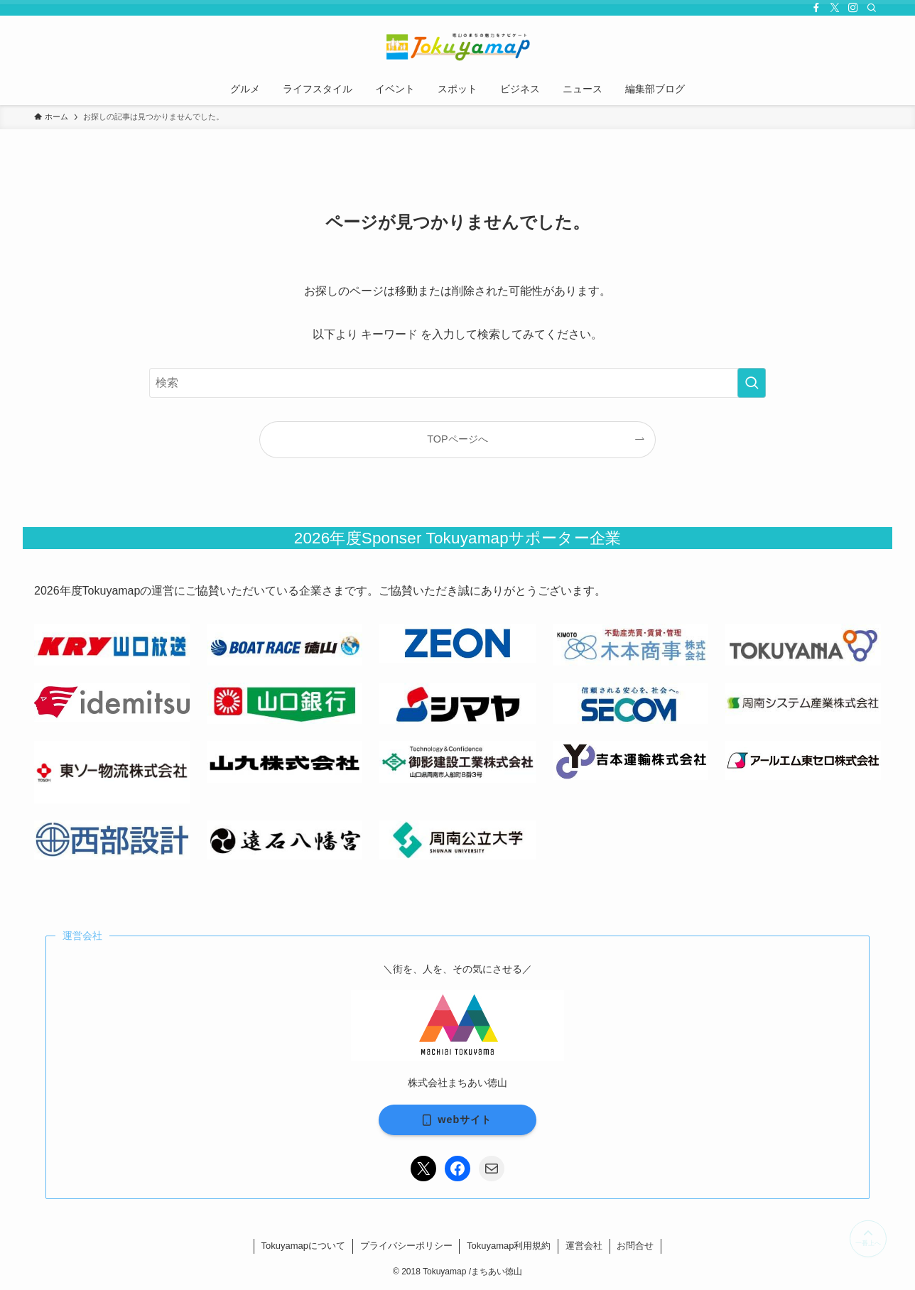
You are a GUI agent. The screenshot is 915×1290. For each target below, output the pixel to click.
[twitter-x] (834, 8)
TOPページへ (457, 439)
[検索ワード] (457, 383)
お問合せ (635, 1245)
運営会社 (583, 1245)
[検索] (871, 8)
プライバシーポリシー (406, 1245)
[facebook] (816, 8)
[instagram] (853, 8)
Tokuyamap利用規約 (509, 1245)
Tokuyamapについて (303, 1245)
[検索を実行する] (751, 383)
